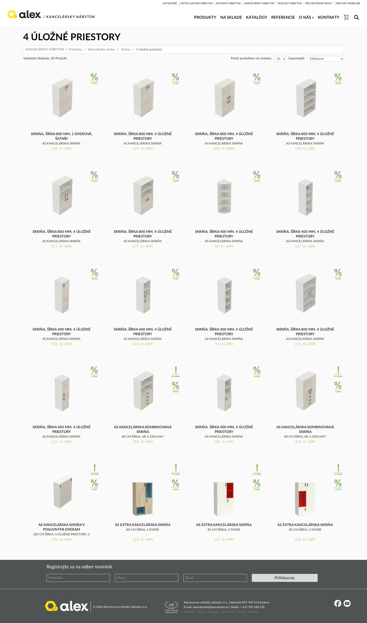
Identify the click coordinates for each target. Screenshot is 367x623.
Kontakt (253, 611)
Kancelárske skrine (101, 49)
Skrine (125, 49)
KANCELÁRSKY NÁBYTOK (45, 49)
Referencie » (229, 611)
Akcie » (202, 611)
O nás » (242, 611)
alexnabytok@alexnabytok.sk (210, 607)
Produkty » (190, 611)
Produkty (75, 49)
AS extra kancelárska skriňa (142, 525)
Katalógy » (214, 611)
